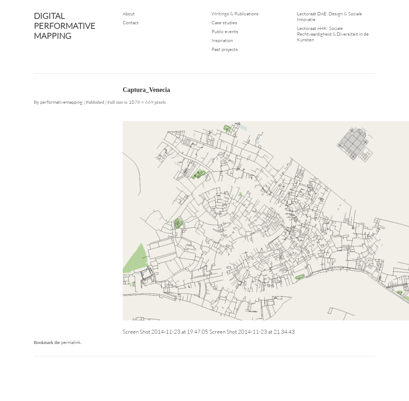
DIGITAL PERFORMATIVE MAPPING (64, 26)
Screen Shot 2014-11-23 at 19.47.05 (165, 331)
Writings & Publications (235, 13)
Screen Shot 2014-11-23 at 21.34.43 (252, 331)
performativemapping (61, 102)
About (129, 13)
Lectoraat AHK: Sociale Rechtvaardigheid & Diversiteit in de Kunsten (333, 33)
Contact (131, 22)
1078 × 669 (141, 102)
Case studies (224, 22)
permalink (70, 342)
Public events (225, 31)
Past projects (225, 49)
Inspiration (222, 40)
